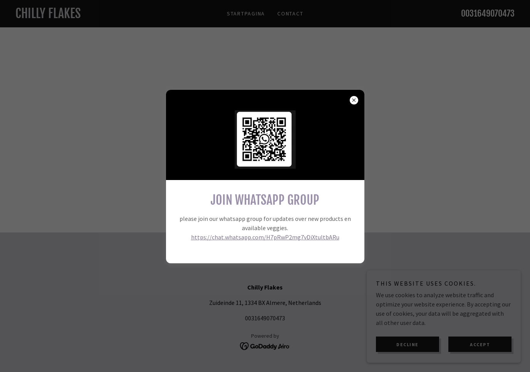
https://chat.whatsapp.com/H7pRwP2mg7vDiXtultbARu (265, 237)
